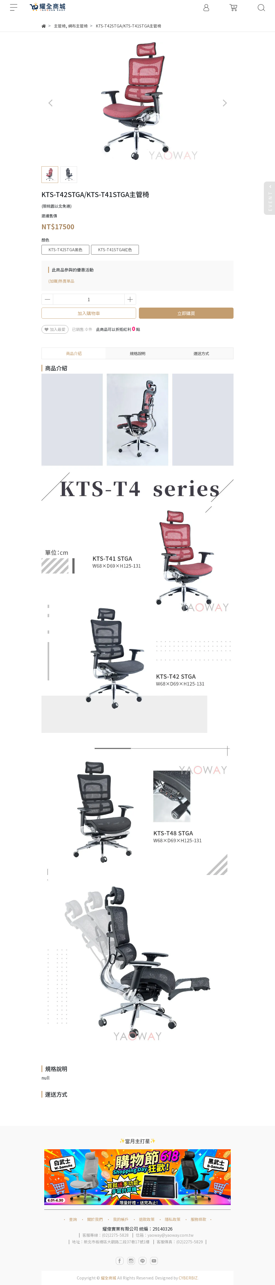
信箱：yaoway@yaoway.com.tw (164, 1235)
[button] (224, 103)
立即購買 (186, 313)
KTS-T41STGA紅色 (115, 249)
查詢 (73, 1219)
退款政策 (146, 1219)
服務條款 (198, 1219)
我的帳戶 (121, 1219)
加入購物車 (89, 313)
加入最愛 (55, 329)
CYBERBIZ (188, 1278)
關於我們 (95, 1219)
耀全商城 (108, 1278)
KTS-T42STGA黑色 (65, 249)
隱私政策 (172, 1219)
